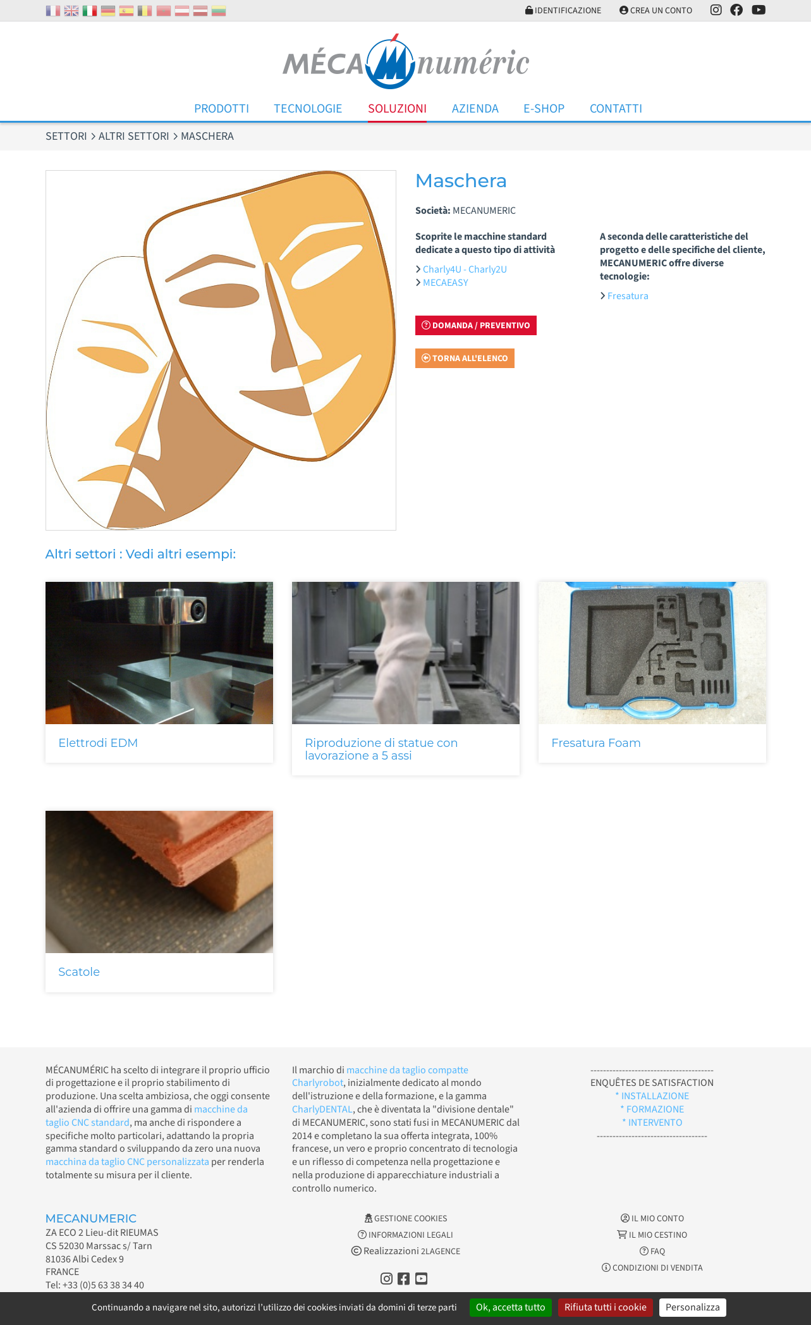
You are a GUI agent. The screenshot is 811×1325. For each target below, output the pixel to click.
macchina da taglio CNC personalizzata (127, 1162)
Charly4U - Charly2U (465, 269)
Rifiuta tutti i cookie (605, 1307)
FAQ (652, 1251)
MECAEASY (445, 283)
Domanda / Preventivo (476, 325)
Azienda (475, 109)
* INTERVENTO (652, 1123)
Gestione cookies (406, 1218)
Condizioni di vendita (652, 1268)
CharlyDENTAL (322, 1109)
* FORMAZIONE (652, 1109)
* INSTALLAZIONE (652, 1096)
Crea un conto (655, 10)
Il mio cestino (652, 1235)
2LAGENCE (440, 1251)
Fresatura (628, 296)
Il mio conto (652, 1218)
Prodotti (221, 109)
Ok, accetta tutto (511, 1307)
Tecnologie (308, 109)
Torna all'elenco (465, 358)
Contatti (616, 109)
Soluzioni (397, 109)
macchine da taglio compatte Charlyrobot (380, 1076)
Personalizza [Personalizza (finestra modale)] (693, 1307)
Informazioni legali (405, 1235)
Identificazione (563, 10)
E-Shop (543, 109)
